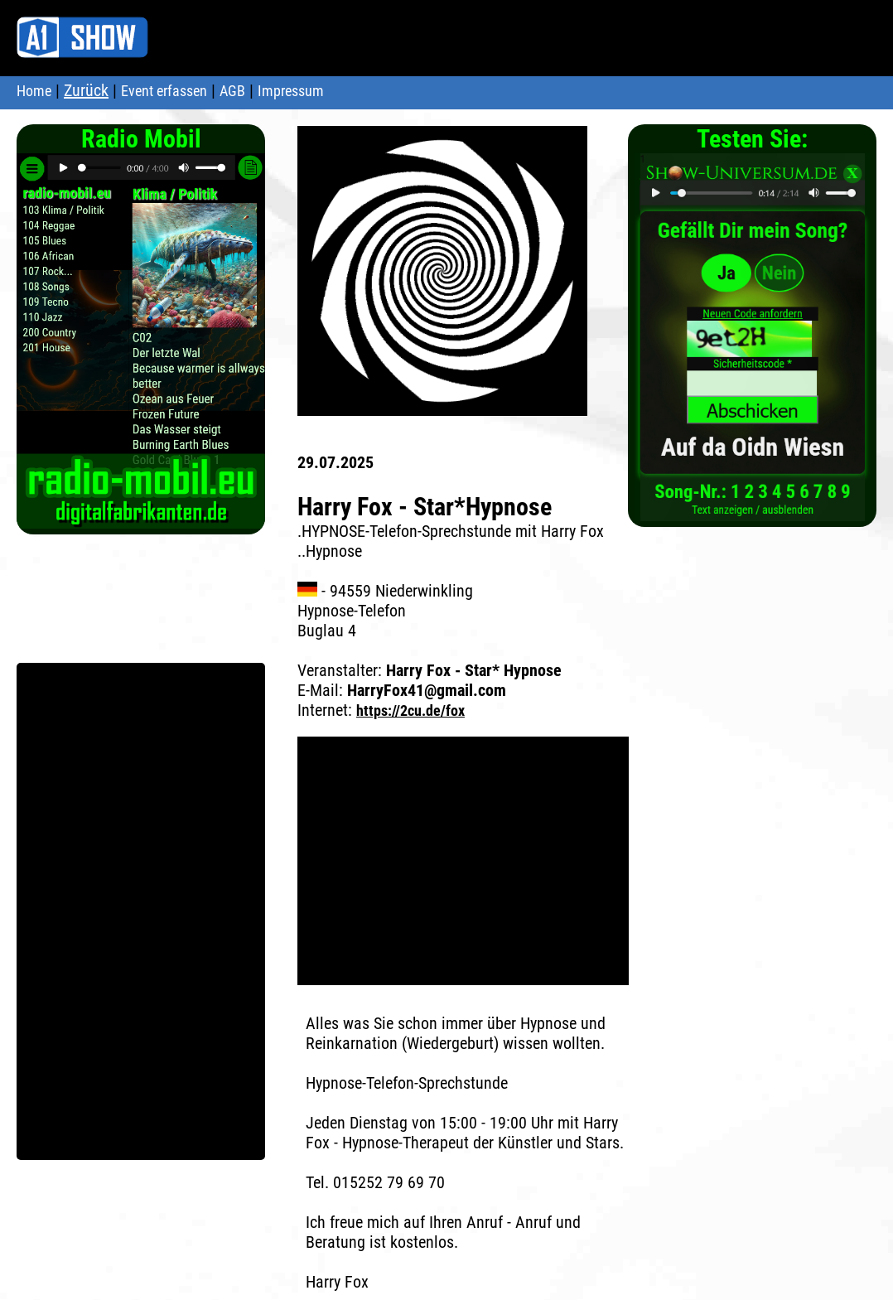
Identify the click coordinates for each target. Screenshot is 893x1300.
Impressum (291, 90)
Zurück (86, 90)
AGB (232, 90)
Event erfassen (164, 90)
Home (34, 90)
